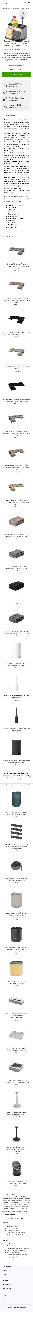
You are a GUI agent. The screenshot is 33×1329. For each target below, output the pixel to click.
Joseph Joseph (10, 1214)
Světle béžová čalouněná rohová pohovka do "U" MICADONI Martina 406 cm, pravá (16, 367)
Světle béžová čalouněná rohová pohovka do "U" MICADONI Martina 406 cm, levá (16, 502)
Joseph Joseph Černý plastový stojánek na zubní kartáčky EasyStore (16, 949)
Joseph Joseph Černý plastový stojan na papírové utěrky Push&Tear (16, 1149)
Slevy (4, 1274)
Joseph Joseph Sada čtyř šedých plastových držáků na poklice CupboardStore (16, 846)
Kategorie (14, 8)
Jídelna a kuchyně (21, 8)
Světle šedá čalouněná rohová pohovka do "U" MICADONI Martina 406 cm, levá (16, 433)
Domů (4, 8)
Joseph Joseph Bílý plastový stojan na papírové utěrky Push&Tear (16, 1115)
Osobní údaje (7, 1288)
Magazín (5, 1281)
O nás (4, 1295)
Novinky (5, 1270)
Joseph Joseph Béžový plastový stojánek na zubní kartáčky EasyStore (16, 915)
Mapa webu (6, 1284)
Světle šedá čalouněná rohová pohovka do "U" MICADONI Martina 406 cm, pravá (16, 266)
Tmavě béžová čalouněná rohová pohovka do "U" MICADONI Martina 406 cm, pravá (16, 300)
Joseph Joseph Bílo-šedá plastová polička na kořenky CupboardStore (16, 1016)
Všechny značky (7, 1266)
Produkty (9, 8)
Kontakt (5, 1299)
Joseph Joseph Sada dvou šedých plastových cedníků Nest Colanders (16, 880)
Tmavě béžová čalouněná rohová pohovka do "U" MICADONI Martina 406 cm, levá (16, 467)
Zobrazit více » (24, 60)
